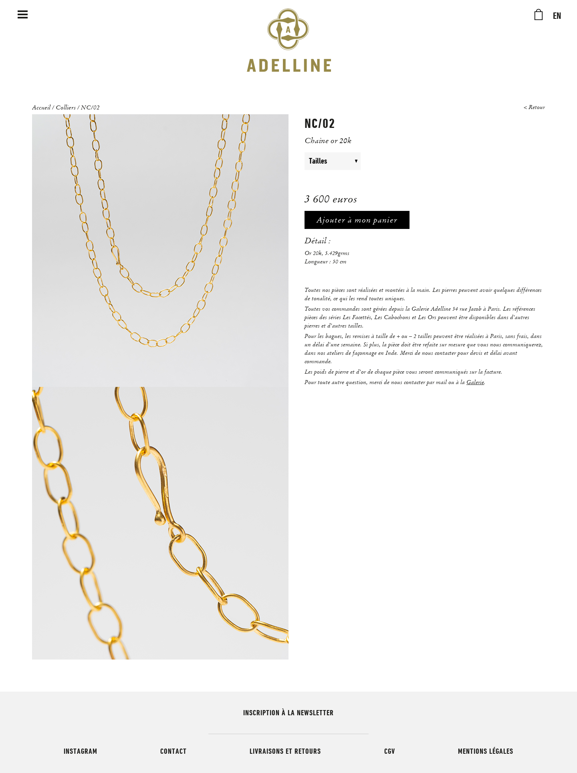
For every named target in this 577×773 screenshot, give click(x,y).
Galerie (475, 382)
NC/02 (90, 107)
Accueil (41, 107)
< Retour (534, 107)
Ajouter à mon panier (357, 220)
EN (557, 16)
